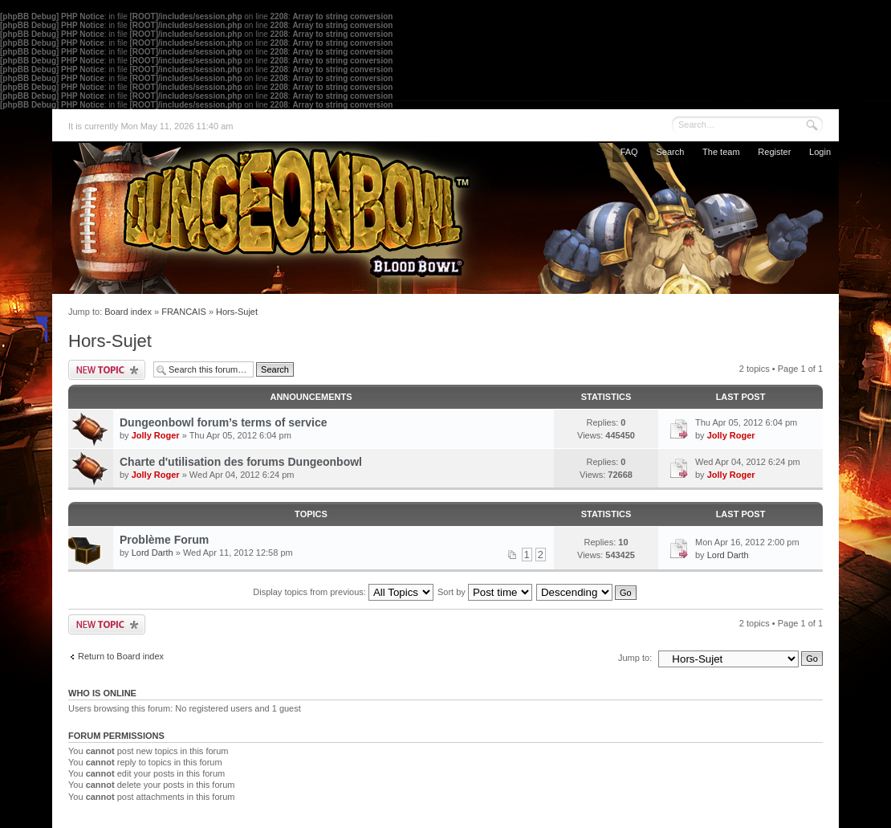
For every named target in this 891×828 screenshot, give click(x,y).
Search (670, 152)
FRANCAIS (183, 311)
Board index (128, 311)
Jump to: (635, 658)
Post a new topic (106, 370)
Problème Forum (164, 539)
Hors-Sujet (237, 311)
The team (720, 152)
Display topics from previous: (343, 592)
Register (774, 152)
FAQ (629, 152)
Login (820, 152)
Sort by (484, 592)
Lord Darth (152, 552)
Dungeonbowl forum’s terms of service (224, 422)
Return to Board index (121, 656)
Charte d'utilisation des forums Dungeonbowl (241, 461)
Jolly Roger (156, 435)
